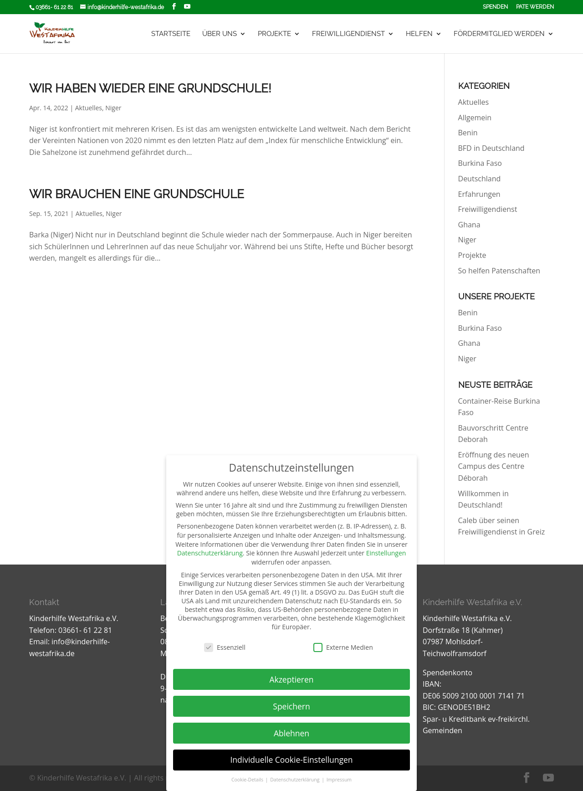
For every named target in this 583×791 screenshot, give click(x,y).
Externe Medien (343, 647)
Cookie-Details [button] (248, 779)
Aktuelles (88, 107)
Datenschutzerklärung (210, 553)
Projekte (274, 34)
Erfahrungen (479, 194)
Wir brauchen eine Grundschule (136, 194)
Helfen (419, 34)
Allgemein (475, 118)
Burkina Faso (480, 163)
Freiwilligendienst (348, 34)
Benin (468, 133)
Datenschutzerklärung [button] (295, 779)
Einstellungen (386, 553)
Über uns (219, 34)
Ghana (469, 225)
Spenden (495, 7)
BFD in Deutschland (491, 148)
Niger (113, 107)
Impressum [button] (339, 779)
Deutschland (479, 179)
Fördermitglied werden (499, 34)
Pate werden (535, 7)
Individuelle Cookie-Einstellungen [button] (291, 759)
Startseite (170, 34)
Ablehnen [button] (291, 733)
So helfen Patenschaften (499, 271)
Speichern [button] (291, 706)
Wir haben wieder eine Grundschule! (150, 88)
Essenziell (224, 647)
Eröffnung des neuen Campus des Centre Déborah (493, 466)
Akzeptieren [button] (291, 679)
